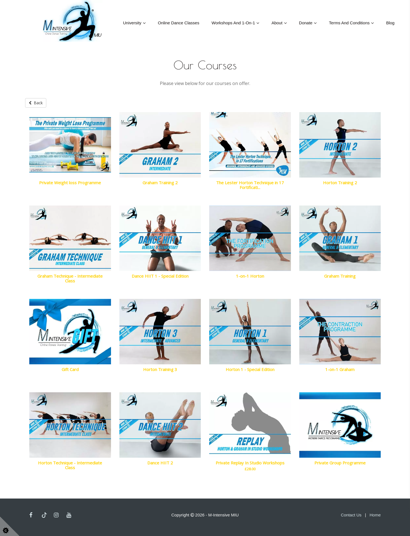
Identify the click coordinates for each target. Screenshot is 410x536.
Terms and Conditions (349, 22)
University (132, 22)
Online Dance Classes (178, 22)
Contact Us (351, 514)
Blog (390, 22)
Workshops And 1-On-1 (233, 22)
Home (375, 514)
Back (36, 102)
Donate (305, 22)
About (276, 22)
